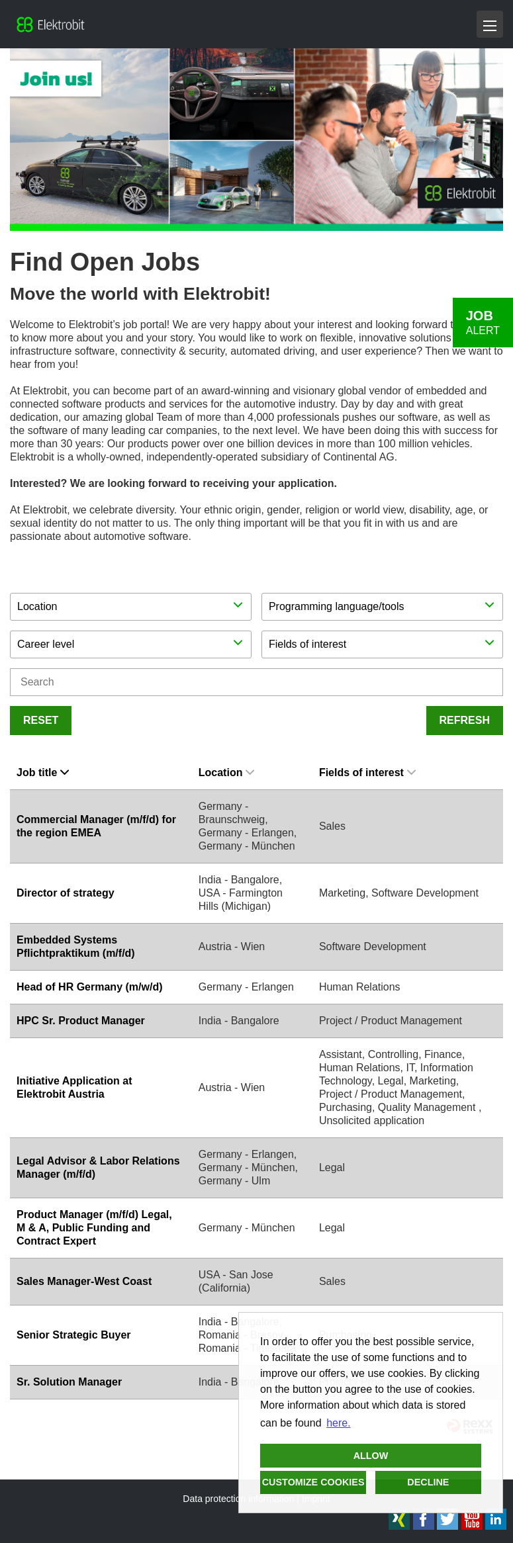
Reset (40, 720)
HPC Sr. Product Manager (81, 1020)
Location (227, 772)
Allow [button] (371, 1455)
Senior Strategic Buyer (74, 1335)
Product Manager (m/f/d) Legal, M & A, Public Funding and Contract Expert (94, 1228)
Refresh (465, 720)
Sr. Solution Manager (69, 1382)
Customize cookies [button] (313, 1482)
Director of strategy (66, 893)
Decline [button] (428, 1482)
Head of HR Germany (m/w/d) (89, 986)
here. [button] (338, 1423)
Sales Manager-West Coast (84, 1281)
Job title (43, 772)
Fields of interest (367, 772)
